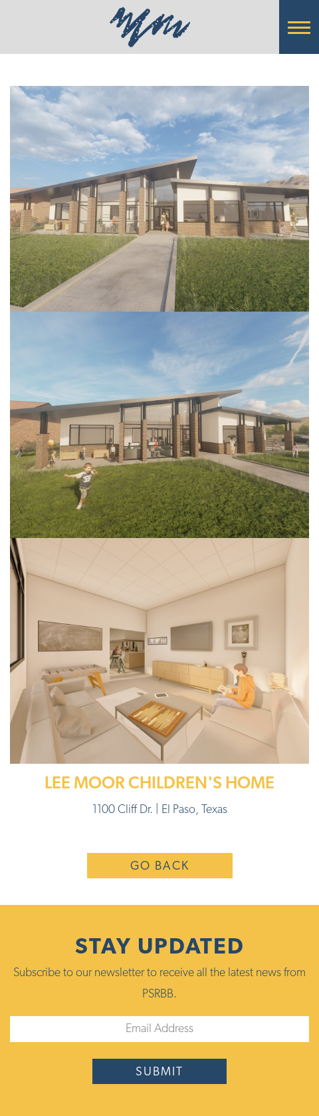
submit (159, 1072)
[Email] (159, 1029)
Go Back (159, 866)
